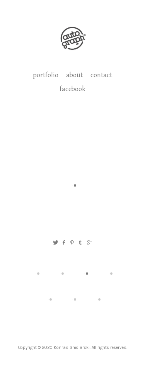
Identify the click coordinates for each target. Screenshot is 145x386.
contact (101, 75)
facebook (72, 89)
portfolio (45, 75)
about (74, 75)
